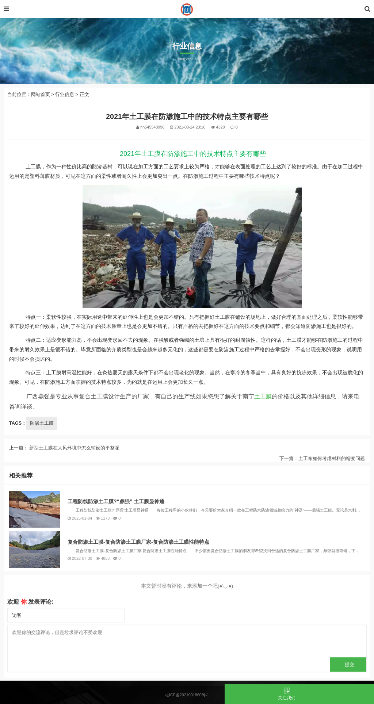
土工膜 (257, 396)
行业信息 (64, 94)
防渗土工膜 (42, 423)
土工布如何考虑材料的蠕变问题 (331, 472)
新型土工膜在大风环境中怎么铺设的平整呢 (74, 461)
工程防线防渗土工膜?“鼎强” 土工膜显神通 (116, 589)
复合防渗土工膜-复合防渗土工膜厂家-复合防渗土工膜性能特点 (138, 629)
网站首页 (40, 94)
